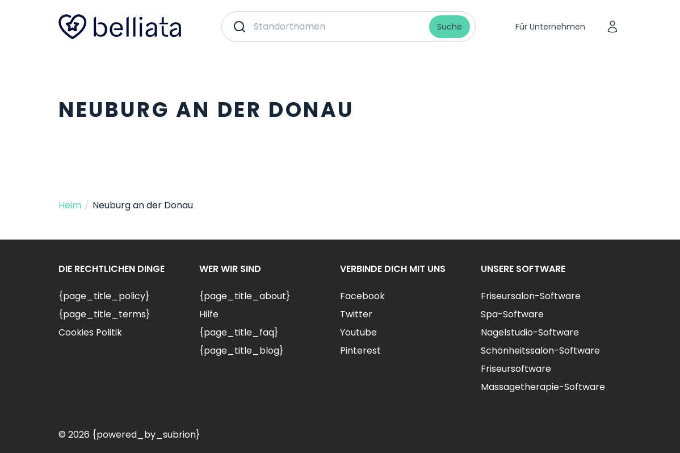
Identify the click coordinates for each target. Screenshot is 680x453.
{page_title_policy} (103, 296)
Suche (449, 26)
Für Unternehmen (550, 26)
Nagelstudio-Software (530, 332)
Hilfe (209, 314)
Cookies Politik (90, 332)
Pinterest (360, 350)
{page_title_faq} (238, 332)
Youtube (358, 332)
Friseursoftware (516, 368)
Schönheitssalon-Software (540, 350)
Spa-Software (512, 314)
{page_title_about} (244, 296)
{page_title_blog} (241, 350)
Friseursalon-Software (531, 296)
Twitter (356, 314)
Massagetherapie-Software (543, 386)
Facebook (362, 296)
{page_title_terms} (104, 314)
